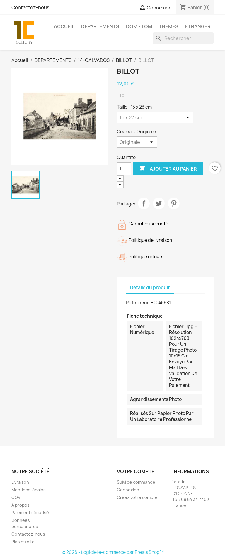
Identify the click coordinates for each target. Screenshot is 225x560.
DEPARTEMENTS (100, 26)
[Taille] (155, 117)
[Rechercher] (183, 38)
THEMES (168, 26)
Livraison (20, 482)
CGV (16, 497)
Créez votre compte (137, 497)
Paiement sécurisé (30, 512)
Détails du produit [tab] (150, 287)
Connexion (128, 489)
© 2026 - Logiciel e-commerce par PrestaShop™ (113, 552)
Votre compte (135, 471)
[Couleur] (137, 142)
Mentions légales (28, 489)
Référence (138, 303)
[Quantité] (124, 168)
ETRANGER (198, 26)
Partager (144, 203)
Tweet (159, 203)
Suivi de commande (136, 482)
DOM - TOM (139, 26)
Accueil (64, 26)
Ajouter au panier (168, 169)
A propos (20, 505)
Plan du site (23, 541)
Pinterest (174, 203)
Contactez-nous (30, 7)
